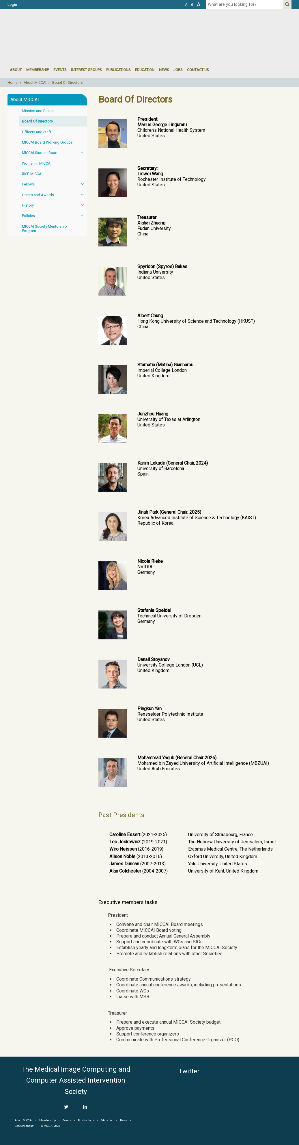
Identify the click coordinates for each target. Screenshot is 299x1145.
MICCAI (265, 1091)
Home (13, 83)
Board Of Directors (67, 83)
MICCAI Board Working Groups (47, 142)
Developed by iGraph (284, 1143)
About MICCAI (35, 83)
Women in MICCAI (36, 163)
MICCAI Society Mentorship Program (44, 228)
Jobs (177, 70)
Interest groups (86, 70)
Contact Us (198, 70)
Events (66, 1120)
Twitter (189, 1071)
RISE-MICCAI (32, 174)
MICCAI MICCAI (55, 26)
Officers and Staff (36, 132)
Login (12, 4)
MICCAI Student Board (54, 152)
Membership (37, 70)
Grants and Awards (54, 194)
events (59, 70)
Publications (118, 70)
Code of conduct (24, 1125)
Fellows (54, 184)
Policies (54, 215)
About (16, 70)
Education (144, 70)
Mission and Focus (38, 111)
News (164, 70)
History (54, 205)
